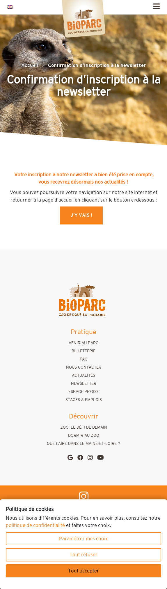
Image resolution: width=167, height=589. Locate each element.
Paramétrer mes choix (83, 538)
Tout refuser (83, 554)
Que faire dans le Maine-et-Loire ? (83, 444)
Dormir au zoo (83, 436)
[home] (82, 300)
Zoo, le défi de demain (83, 427)
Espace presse (83, 392)
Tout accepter (83, 570)
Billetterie (83, 351)
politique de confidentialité (35, 525)
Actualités (83, 376)
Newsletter (83, 384)
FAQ (84, 359)
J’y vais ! (81, 215)
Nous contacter (83, 367)
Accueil (29, 65)
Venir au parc (83, 343)
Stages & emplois (83, 400)
